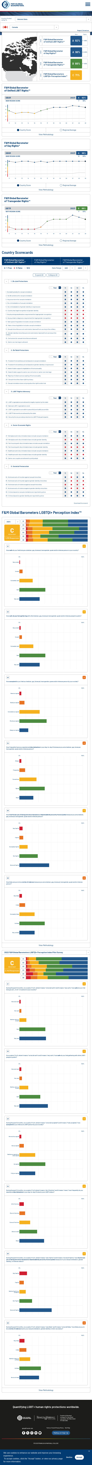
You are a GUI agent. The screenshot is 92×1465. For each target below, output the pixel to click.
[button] (50, 287)
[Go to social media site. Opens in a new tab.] (23, 1433)
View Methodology (46, 134)
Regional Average (69, 130)
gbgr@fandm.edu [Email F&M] (27, 1428)
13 (77, 288)
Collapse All (52, 275)
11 (65, 288)
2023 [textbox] (80, 268)
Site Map (67, 1428)
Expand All (39, 275)
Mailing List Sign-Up (61, 1433)
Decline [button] (69, 1457)
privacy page (57, 1459)
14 (83, 288)
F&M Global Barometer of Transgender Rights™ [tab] (73, 261)
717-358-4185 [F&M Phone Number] (64, 1420)
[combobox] (53, 19)
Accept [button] (79, 1457)
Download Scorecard (81, 503)
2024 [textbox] (9, 522)
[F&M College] (46, 1418)
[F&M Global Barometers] (13, 4)
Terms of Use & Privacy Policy (55, 1428)
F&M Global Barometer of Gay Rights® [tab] (44, 261)
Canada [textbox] (15, 27)
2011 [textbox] (66, 268)
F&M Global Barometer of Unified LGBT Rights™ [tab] (15, 261)
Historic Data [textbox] (22, 19)
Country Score (25, 130)
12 (71, 288)
